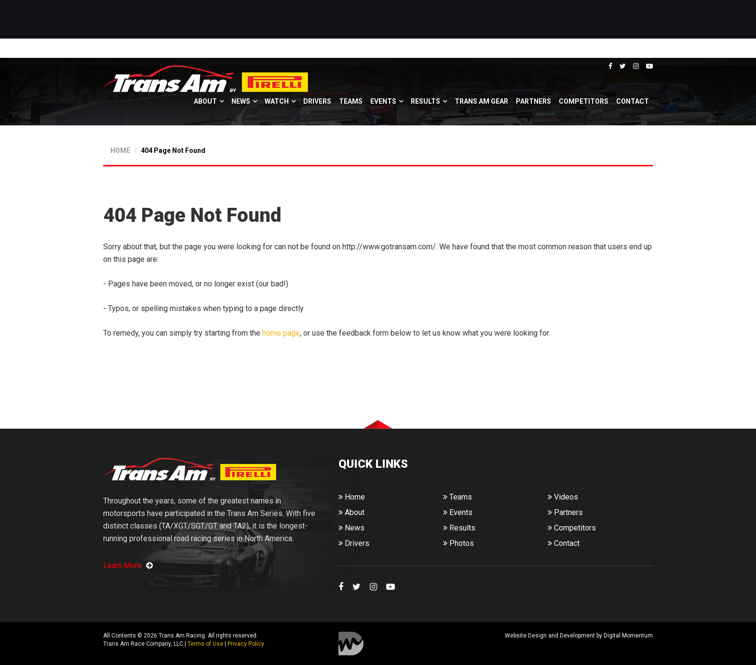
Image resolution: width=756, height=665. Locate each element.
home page (281, 333)
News (240, 101)
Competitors (583, 101)
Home (351, 497)
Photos (458, 543)
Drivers (317, 101)
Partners (533, 101)
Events (383, 101)
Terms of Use (205, 643)
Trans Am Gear (481, 101)
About (205, 101)
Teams (351, 101)
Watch (277, 101)
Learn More (128, 565)
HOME (120, 150)
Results (425, 101)
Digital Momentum (351, 643)
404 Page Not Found (173, 150)
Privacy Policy (246, 643)
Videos (563, 497)
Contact (632, 101)
